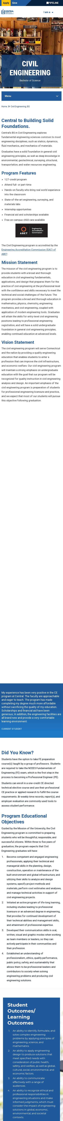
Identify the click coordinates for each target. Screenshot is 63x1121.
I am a (47, 12)
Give (14, 2)
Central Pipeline (53, 3)
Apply (6, 2)
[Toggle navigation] (60, 11)
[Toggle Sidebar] (32, 96)
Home (4, 106)
